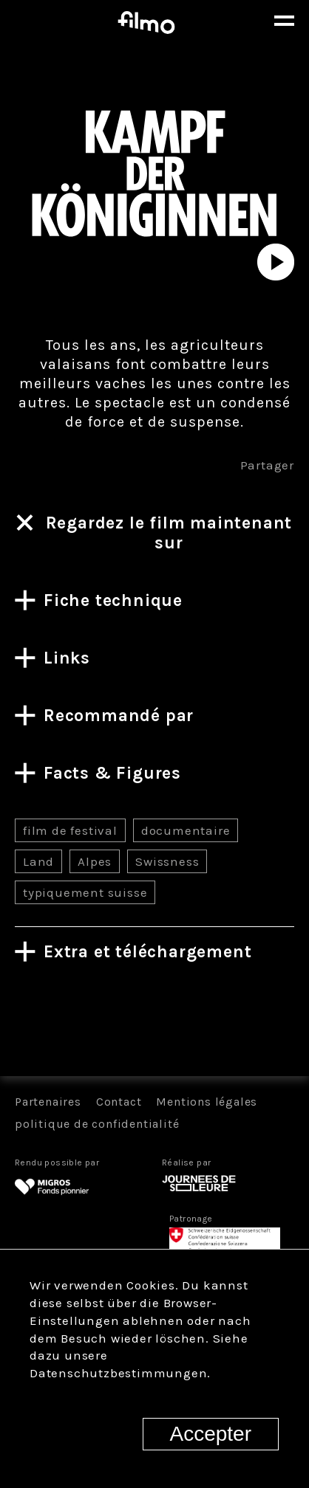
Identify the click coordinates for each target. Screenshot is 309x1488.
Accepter (211, 1433)
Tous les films (154, 1024)
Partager (267, 465)
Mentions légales (206, 1102)
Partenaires (48, 1102)
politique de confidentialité (97, 1124)
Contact (119, 1102)
